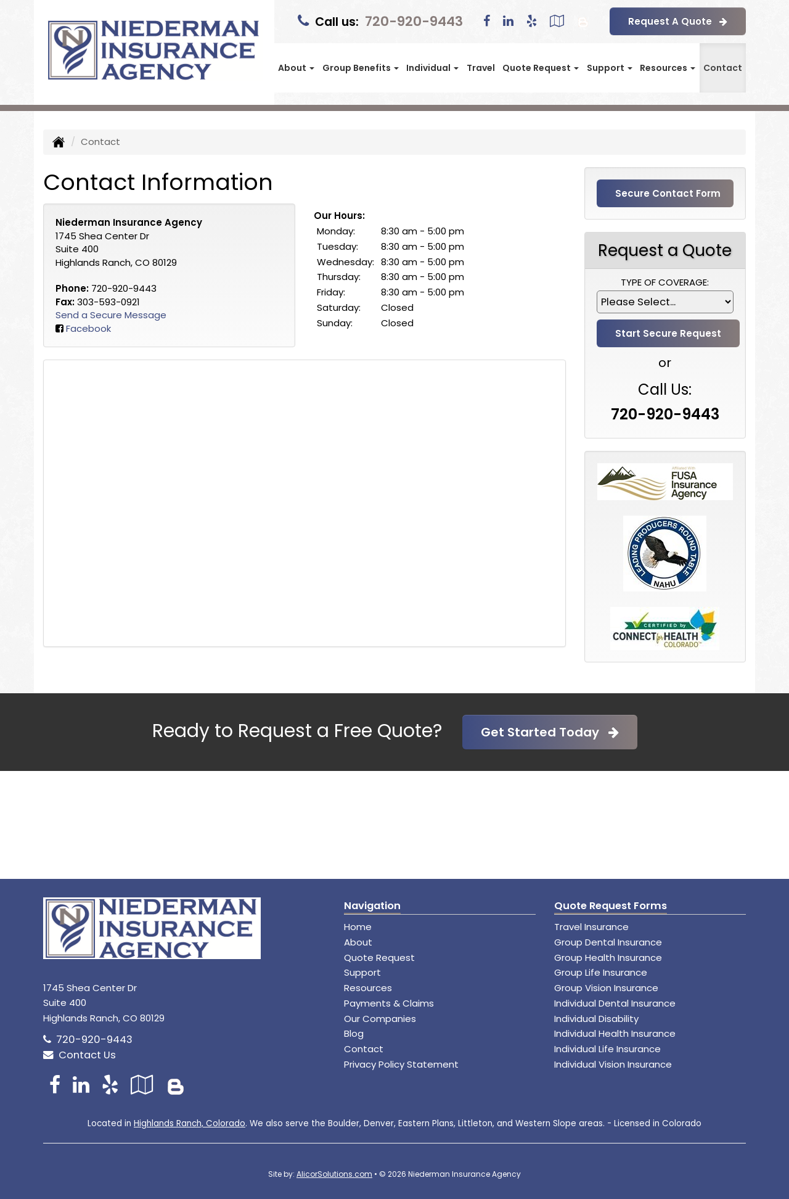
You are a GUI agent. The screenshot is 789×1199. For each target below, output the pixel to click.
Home (358, 926)
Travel (481, 68)
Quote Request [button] (540, 68)
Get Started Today (550, 732)
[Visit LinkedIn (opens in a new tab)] (508, 21)
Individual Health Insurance (615, 1033)
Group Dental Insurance (608, 942)
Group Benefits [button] (360, 68)
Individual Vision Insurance (613, 1064)
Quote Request (379, 957)
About (358, 942)
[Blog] (583, 21)
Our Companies (380, 1018)
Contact (722, 68)
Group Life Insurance (600, 972)
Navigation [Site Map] (372, 906)
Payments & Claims (389, 1003)
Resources (368, 987)
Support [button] (609, 68)
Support (362, 972)
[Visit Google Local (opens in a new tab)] (557, 21)
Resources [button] (667, 68)
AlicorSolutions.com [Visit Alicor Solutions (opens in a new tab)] (334, 1174)
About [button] (296, 68)
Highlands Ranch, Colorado (189, 1123)
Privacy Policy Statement (401, 1064)
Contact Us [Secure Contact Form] (79, 1055)
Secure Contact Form (668, 193)
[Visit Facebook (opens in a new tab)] (486, 21)
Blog (354, 1033)
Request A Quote (677, 21)
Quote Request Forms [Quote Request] (610, 906)
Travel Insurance (591, 926)
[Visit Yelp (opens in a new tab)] (531, 21)
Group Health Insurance (608, 957)
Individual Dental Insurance (615, 1003)
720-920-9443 (414, 21)
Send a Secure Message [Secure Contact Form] (110, 314)
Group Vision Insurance (606, 987)
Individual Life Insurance (607, 1048)
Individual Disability (596, 1018)
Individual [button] (432, 68)
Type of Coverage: (665, 282)
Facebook (88, 328)
